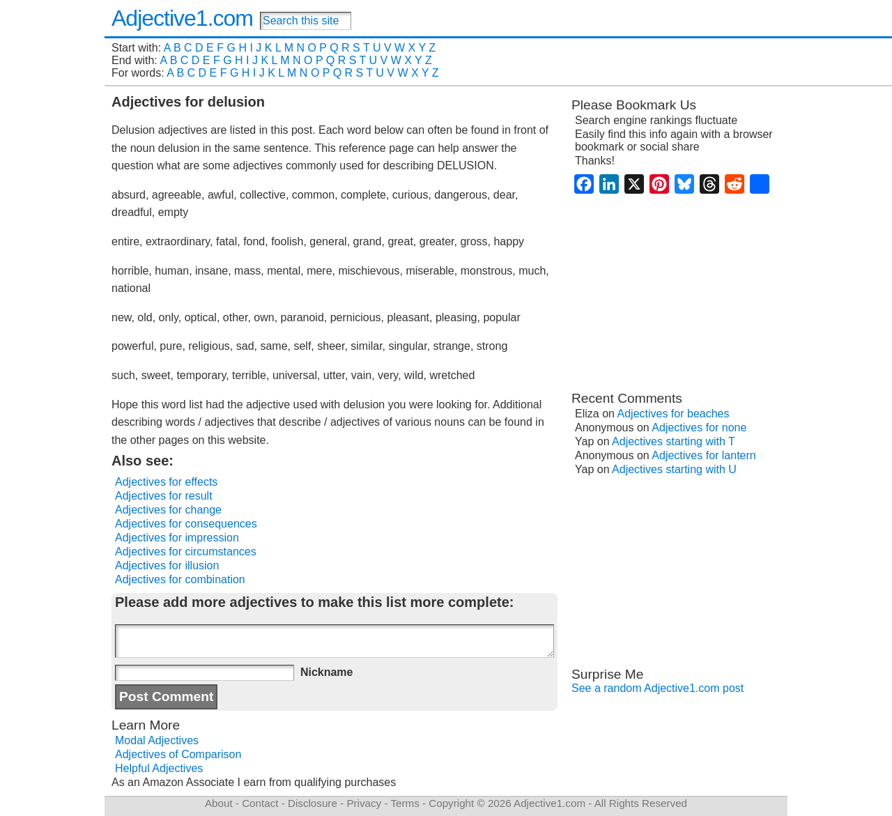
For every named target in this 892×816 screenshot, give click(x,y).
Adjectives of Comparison (178, 754)
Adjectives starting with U (674, 469)
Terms (404, 803)
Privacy (363, 803)
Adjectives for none (699, 427)
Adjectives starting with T (673, 441)
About (219, 803)
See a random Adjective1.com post (657, 688)
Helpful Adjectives (159, 768)
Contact (260, 803)
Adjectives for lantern (703, 455)
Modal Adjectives (157, 740)
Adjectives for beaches (673, 413)
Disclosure (312, 803)
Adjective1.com (182, 18)
